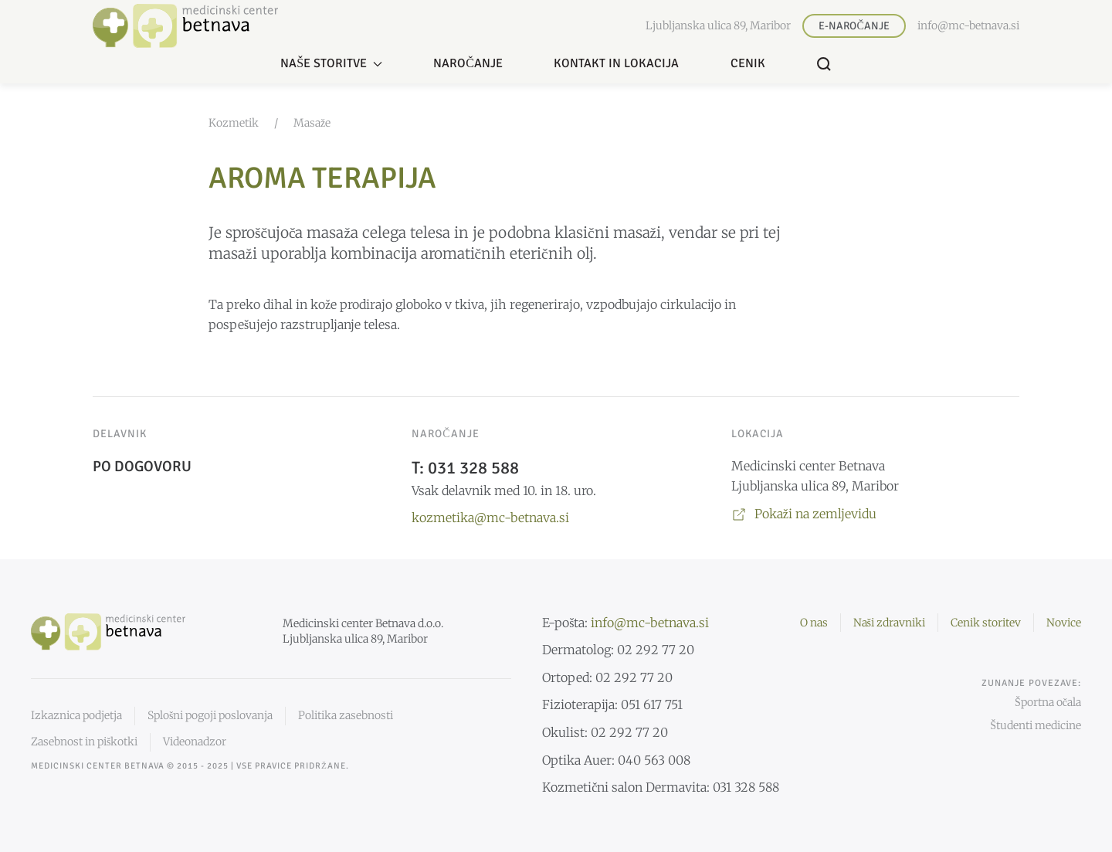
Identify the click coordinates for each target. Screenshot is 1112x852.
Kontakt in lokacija (616, 63)
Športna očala (1048, 702)
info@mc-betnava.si (968, 25)
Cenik (748, 63)
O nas (814, 623)
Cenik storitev (986, 623)
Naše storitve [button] (331, 63)
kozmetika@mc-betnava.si (490, 517)
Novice (1063, 623)
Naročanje (468, 63)
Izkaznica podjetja (76, 715)
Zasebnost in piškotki (84, 741)
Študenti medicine (1035, 725)
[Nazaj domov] (185, 26)
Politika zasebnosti (345, 715)
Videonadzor (194, 741)
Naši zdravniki (889, 623)
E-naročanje (854, 25)
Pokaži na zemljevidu (803, 514)
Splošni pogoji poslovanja (210, 715)
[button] (824, 64)
